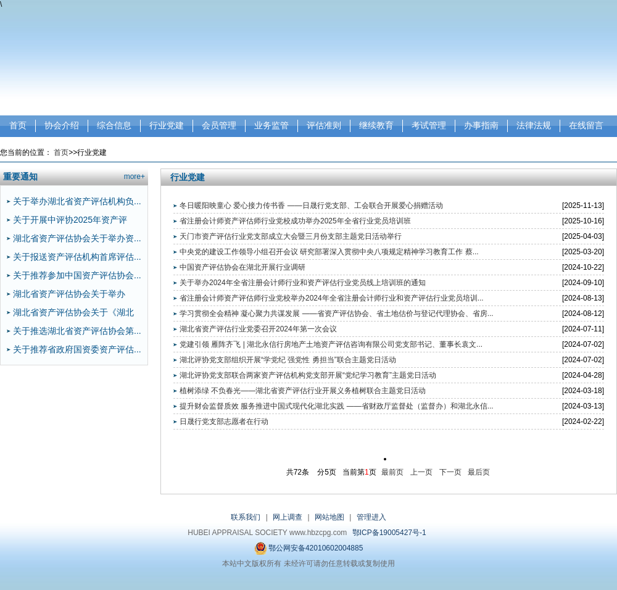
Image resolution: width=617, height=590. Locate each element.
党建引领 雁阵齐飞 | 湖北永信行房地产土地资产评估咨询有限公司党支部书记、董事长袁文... (331, 344)
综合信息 (114, 125)
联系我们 (245, 517)
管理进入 (371, 517)
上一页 (421, 472)
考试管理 (429, 125)
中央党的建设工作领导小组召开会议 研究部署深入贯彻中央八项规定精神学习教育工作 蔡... (329, 251)
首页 (18, 125)
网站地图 (329, 517)
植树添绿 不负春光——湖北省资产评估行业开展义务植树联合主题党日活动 (303, 390)
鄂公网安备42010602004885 (308, 548)
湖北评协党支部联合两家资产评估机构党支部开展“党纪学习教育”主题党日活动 (308, 375)
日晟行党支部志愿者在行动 (224, 421)
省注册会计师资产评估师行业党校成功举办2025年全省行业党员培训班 (295, 221)
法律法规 (533, 125)
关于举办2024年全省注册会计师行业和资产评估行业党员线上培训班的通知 (303, 282)
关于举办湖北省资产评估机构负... (77, 201)
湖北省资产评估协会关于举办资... (77, 238)
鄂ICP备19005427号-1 (389, 532)
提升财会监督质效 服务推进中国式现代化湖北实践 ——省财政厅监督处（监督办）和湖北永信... (337, 406)
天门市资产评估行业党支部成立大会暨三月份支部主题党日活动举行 (291, 236)
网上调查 (287, 517)
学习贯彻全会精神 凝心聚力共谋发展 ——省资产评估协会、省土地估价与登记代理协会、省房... (337, 313)
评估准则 (324, 125)
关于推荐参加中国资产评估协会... (77, 275)
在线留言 (586, 125)
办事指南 (481, 125)
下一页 (450, 472)
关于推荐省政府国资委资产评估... (77, 349)
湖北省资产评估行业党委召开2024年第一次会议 (258, 329)
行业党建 (166, 125)
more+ (134, 176)
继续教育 (376, 125)
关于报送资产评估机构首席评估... (77, 257)
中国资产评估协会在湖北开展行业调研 (242, 267)
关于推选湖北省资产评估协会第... (77, 331)
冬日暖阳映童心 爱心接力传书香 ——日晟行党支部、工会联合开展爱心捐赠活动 (311, 205)
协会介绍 (61, 125)
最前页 (392, 472)
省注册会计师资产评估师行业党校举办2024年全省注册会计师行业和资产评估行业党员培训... (332, 298)
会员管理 (219, 125)
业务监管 (271, 125)
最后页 (479, 472)
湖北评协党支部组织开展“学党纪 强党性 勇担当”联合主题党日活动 (288, 359)
